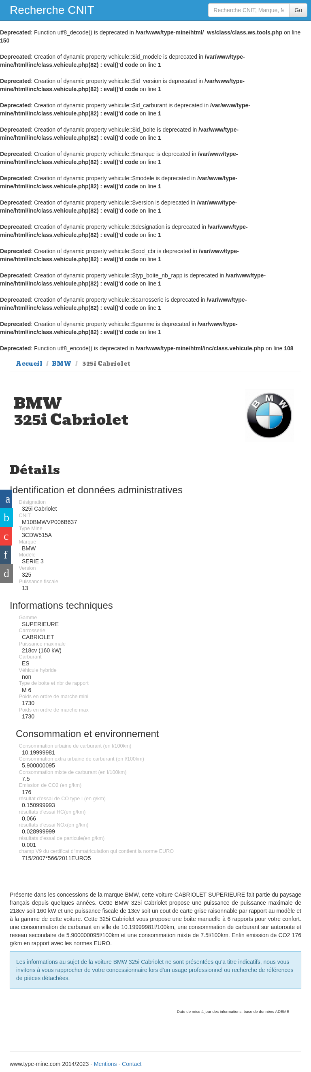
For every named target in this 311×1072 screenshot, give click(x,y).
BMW (62, 363)
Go (298, 10)
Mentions (105, 1064)
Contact (131, 1064)
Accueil (29, 363)
